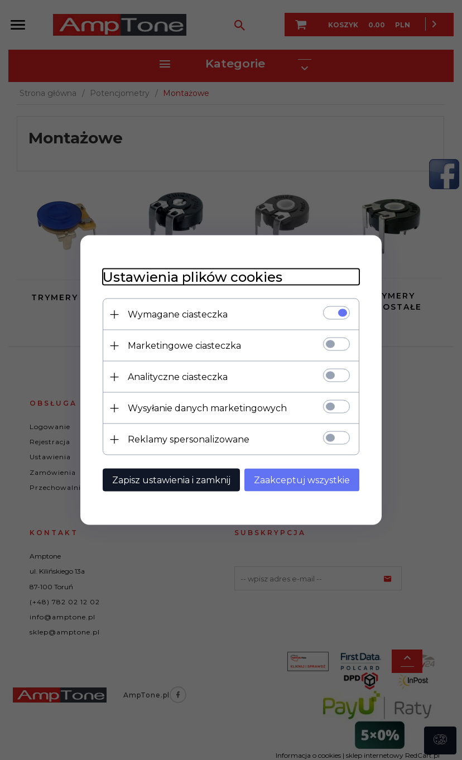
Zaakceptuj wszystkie (302, 480)
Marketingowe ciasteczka (184, 345)
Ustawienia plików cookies (192, 277)
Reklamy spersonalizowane (188, 439)
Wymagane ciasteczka (178, 314)
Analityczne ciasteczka (178, 377)
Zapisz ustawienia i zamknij (171, 480)
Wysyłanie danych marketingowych (207, 408)
